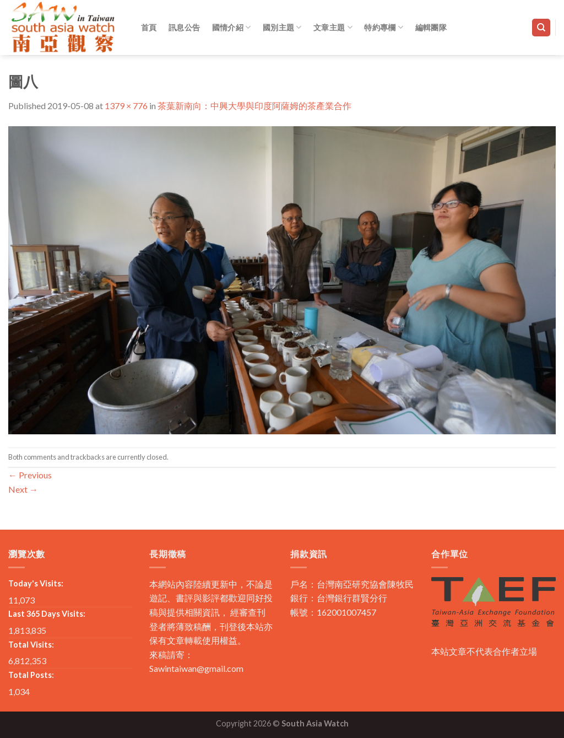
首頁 (149, 27)
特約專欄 (383, 27)
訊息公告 (184, 27)
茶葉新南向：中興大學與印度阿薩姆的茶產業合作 (254, 105)
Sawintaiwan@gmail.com (196, 668)
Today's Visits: (35, 583)
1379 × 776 (126, 105)
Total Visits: (31, 644)
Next (23, 489)
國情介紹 (231, 27)
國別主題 (282, 27)
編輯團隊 (431, 27)
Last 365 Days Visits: (46, 613)
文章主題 (332, 27)
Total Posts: (31, 675)
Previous (30, 475)
